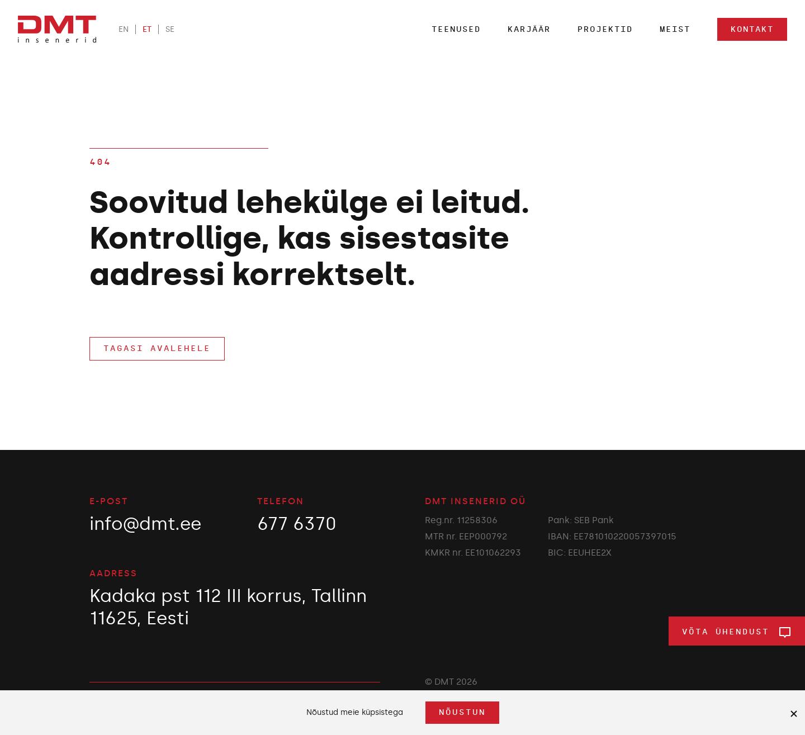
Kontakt (752, 29)
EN (124, 29)
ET (147, 29)
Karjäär (529, 29)
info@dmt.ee (145, 523)
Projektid (605, 29)
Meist (675, 29)
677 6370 (297, 523)
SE (169, 29)
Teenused (456, 29)
